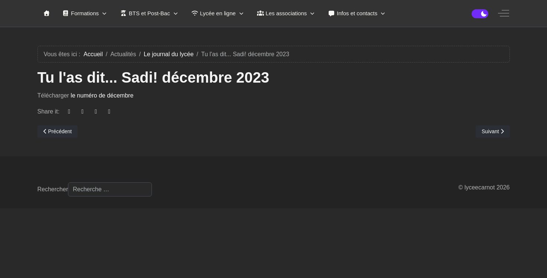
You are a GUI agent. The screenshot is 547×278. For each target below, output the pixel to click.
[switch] (480, 13)
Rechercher (53, 189)
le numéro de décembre (102, 95)
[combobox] (110, 189)
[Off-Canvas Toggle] (503, 13)
